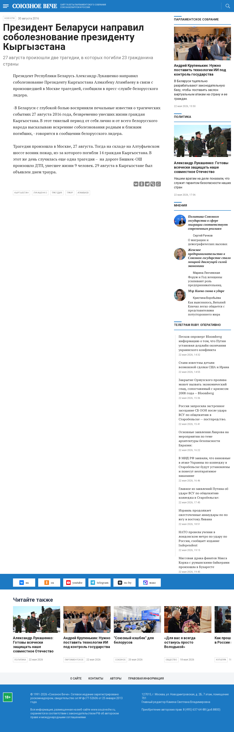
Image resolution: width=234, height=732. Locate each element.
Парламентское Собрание (196, 19)
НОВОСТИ (9, 18)
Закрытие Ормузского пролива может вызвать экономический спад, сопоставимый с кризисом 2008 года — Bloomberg (203, 386)
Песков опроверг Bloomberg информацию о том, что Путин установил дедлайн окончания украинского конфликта (202, 343)
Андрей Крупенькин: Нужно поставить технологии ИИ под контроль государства (200, 69)
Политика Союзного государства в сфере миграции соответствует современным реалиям (208, 223)
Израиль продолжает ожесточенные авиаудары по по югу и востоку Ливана (203, 514)
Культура (221, 660)
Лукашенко (40, 193)
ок (49, 582)
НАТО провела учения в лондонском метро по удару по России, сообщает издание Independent (203, 538)
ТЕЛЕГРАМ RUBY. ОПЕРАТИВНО (197, 325)
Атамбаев (83, 193)
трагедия (57, 193)
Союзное (120, 660)
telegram (99, 582)
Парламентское (74, 660)
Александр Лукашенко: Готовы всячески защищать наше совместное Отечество (201, 167)
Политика (182, 117)
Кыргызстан (21, 193)
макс (149, 582)
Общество (171, 660)
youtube (74, 582)
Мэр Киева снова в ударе (206, 291)
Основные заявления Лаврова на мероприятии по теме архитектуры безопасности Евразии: (204, 438)
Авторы (115, 678)
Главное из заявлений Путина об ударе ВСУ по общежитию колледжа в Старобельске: (203, 493)
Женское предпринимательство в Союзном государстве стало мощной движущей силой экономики (209, 258)
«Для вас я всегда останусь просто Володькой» (179, 642)
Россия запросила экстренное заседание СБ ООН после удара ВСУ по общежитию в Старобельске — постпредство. (202, 412)
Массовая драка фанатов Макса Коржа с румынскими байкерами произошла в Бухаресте (204, 562)
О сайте (76, 678)
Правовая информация (146, 678)
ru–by (124, 582)
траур (70, 193)
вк (24, 582)
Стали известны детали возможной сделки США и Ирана (204, 364)
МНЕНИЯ (180, 205)
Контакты (95, 678)
